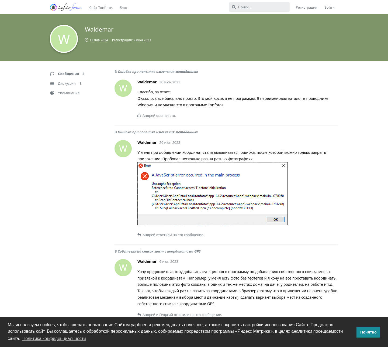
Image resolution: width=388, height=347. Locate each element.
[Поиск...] (259, 7)
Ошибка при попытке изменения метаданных (158, 71)
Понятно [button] (368, 332)
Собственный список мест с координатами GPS (159, 251)
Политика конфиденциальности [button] (54, 338)
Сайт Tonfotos (101, 7)
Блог (123, 7)
